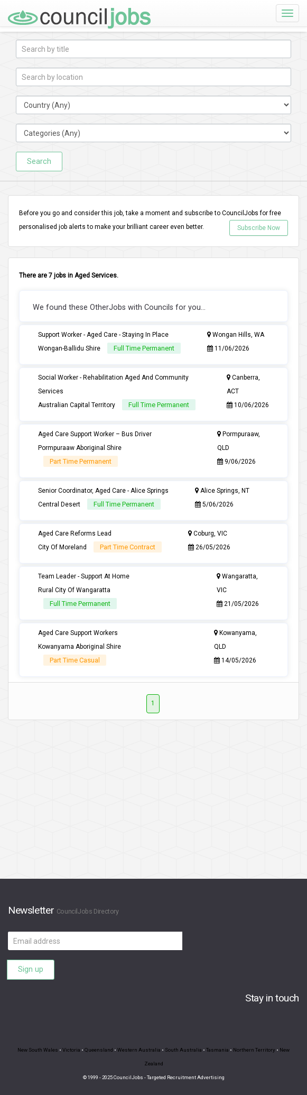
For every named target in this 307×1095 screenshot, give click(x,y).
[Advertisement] (153, 805)
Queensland (99, 1050)
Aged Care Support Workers (78, 633)
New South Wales (37, 1050)
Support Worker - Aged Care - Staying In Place (103, 334)
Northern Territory (254, 1050)
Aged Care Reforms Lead (74, 533)
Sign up (30, 969)
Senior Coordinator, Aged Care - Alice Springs (103, 490)
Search (39, 161)
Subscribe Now (258, 228)
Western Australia (139, 1050)
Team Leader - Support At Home (83, 576)
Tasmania (217, 1050)
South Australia (183, 1050)
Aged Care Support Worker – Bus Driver (95, 434)
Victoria (71, 1050)
